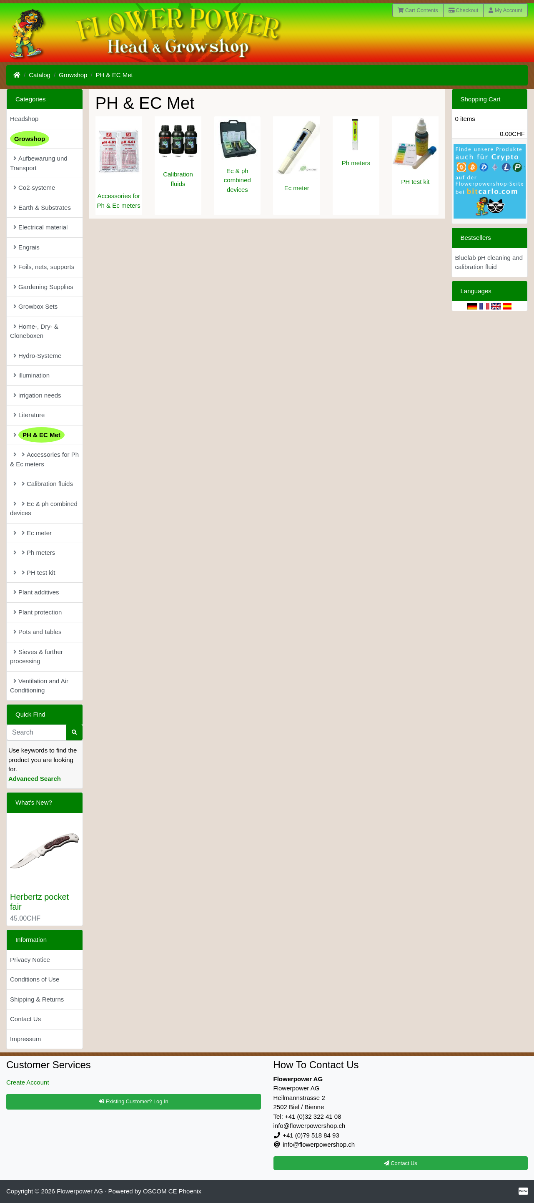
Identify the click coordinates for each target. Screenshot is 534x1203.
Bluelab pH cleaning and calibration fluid (489, 262)
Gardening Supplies (43, 286)
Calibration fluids (43, 483)
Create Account (27, 1082)
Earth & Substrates (42, 207)
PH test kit (415, 181)
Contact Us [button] (400, 1163)
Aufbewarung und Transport (39, 163)
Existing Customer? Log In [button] (133, 1101)
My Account (505, 10)
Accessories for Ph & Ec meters (44, 459)
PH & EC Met (114, 74)
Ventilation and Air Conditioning (39, 685)
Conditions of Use (34, 979)
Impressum (25, 1038)
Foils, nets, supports (43, 266)
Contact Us (25, 1018)
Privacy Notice (30, 959)
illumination (31, 375)
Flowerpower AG (80, 1191)
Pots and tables (37, 631)
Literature (29, 414)
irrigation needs (37, 395)
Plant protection (37, 612)
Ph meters (356, 162)
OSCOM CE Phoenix (172, 1191)
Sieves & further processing (36, 656)
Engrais (26, 247)
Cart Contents (418, 10)
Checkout (464, 10)
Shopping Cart (481, 99)
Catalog (39, 74)
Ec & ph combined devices (237, 180)
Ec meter (296, 187)
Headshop (24, 118)
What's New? (33, 802)
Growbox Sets (35, 306)
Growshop (73, 74)
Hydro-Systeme (37, 355)
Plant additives (36, 592)
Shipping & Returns (37, 999)
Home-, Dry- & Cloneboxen (34, 331)
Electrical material (40, 227)
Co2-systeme (34, 187)
